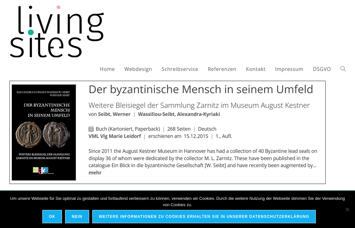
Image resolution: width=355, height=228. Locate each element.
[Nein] (347, 209)
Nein (77, 216)
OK (52, 216)
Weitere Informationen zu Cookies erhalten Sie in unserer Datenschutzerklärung (204, 216)
